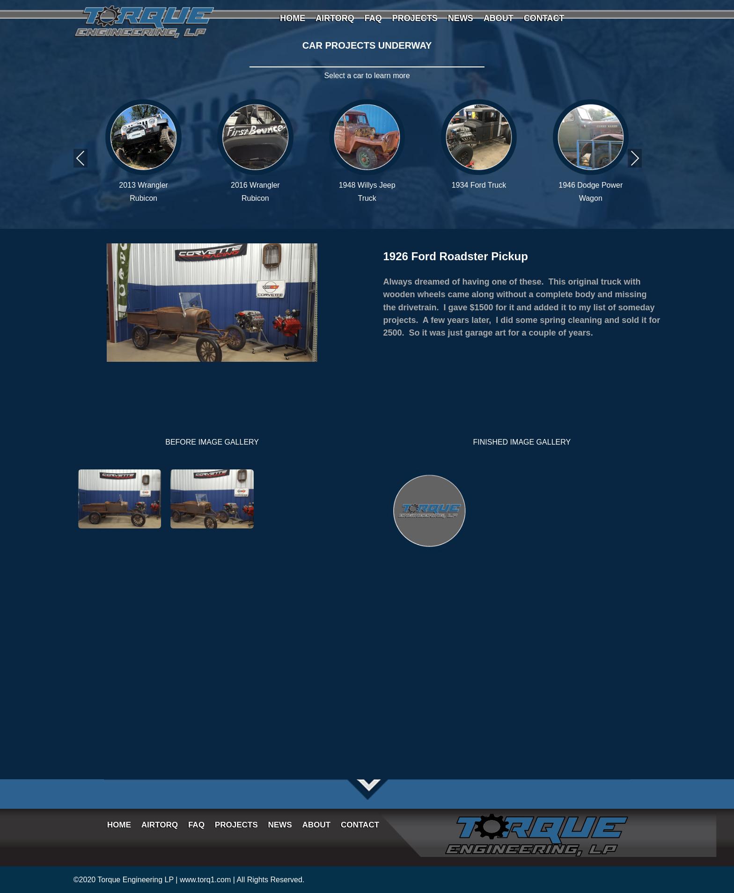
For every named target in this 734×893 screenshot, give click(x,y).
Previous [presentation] (80, 158)
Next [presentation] (635, 158)
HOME (292, 19)
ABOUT (499, 19)
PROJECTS (415, 19)
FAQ (373, 19)
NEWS (460, 19)
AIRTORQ (335, 19)
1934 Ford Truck (479, 185)
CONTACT (544, 19)
